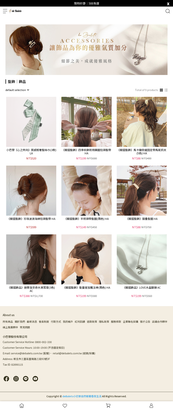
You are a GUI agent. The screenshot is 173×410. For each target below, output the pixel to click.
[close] (168, 3)
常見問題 (25, 327)
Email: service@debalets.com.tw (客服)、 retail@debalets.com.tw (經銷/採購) (49, 353)
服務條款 (116, 321)
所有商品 (8, 321)
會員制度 (44, 321)
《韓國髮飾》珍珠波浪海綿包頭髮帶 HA (31, 219)
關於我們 (20, 321)
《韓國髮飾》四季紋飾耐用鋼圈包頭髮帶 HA (86, 151)
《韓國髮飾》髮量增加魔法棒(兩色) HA (86, 287)
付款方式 (56, 321)
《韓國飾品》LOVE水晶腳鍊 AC (142, 287)
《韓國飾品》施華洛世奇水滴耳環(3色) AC (31, 289)
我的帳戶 (68, 321)
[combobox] (17, 90)
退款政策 (92, 321)
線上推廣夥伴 (10, 327)
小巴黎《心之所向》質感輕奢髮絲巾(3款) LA (31, 151)
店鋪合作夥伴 (159, 321)
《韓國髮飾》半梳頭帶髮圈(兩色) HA (86, 219)
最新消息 (32, 321)
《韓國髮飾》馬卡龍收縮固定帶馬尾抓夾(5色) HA (141, 151)
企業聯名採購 (130, 321)
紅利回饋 (80, 321)
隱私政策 (104, 321)
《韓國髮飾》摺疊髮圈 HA (142, 219)
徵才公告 (145, 321)
